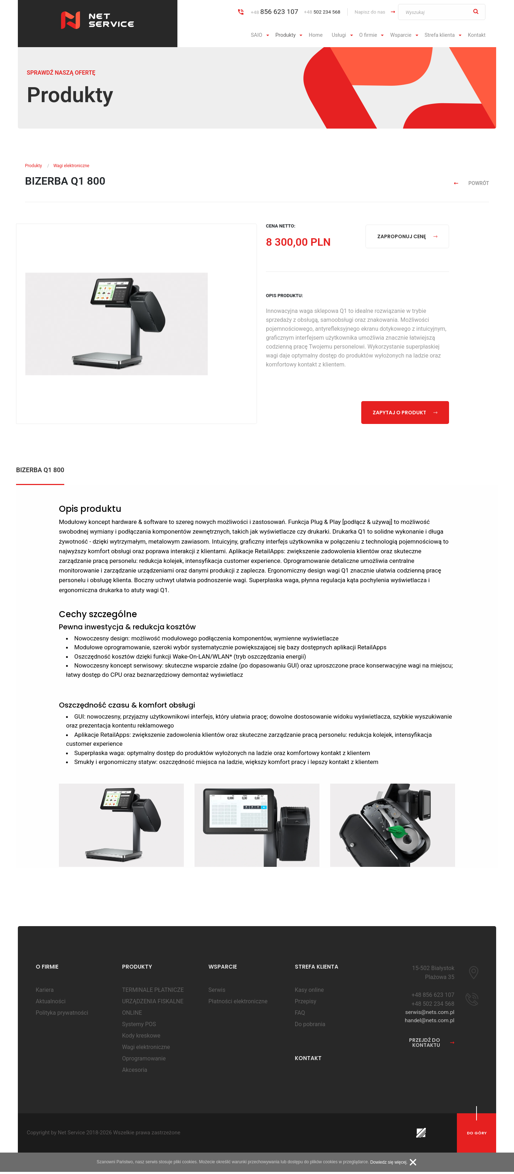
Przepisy (306, 1003)
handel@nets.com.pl (428, 1023)
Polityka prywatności (62, 1014)
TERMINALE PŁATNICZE (153, 992)
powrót (471, 183)
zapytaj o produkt (405, 412)
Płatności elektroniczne (238, 1003)
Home (316, 35)
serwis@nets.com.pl (429, 1014)
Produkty (285, 35)
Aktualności (51, 1003)
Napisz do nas (369, 12)
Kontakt (477, 35)
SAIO (256, 35)
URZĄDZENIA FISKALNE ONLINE (152, 1009)
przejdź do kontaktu (431, 1046)
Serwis (217, 992)
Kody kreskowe (141, 1037)
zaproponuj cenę (407, 236)
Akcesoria (134, 1072)
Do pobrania (310, 1026)
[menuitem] (261, 35)
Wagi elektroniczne (71, 165)
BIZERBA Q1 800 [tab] (40, 470)
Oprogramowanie (144, 1060)
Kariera (45, 992)
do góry (477, 1135)
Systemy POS (139, 1026)
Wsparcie (401, 35)
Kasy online (309, 992)
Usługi (339, 35)
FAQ (300, 1014)
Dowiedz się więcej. (389, 1164)
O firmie (368, 35)
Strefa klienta (440, 35)
